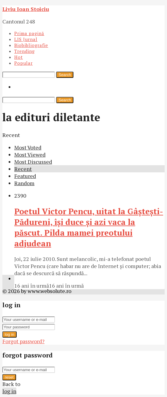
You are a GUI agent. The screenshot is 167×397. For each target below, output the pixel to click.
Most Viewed (29, 154)
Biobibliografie (31, 45)
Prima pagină (29, 33)
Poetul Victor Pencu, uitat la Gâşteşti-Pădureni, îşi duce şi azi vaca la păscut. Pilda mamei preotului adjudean (88, 227)
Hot (18, 57)
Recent (23, 168)
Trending (24, 51)
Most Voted (27, 147)
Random (24, 183)
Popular (23, 63)
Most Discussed (33, 161)
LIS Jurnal (25, 39)
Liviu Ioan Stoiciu (25, 8)
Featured (25, 175)
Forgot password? (23, 341)
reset (9, 377)
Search (65, 75)
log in (9, 334)
